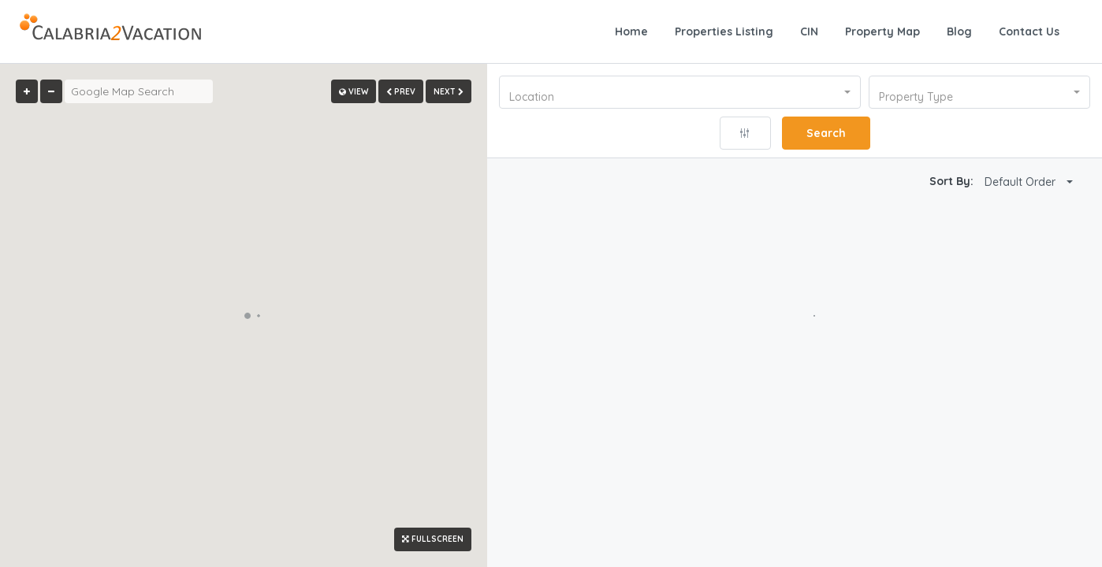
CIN (809, 31)
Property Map (882, 31)
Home (631, 31)
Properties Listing (724, 31)
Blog (959, 31)
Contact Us (1029, 31)
